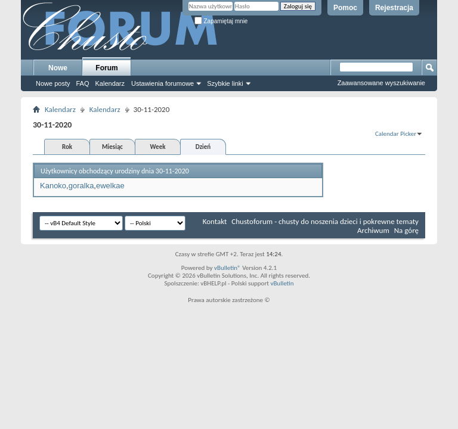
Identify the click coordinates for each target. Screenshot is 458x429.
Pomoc (345, 8)
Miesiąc (112, 147)
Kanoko (53, 185)
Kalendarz (110, 83)
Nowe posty (53, 83)
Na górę (406, 230)
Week (158, 147)
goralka (81, 185)
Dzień (203, 147)
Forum (106, 68)
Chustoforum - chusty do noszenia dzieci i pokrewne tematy (325, 221)
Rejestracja (394, 8)
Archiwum (373, 230)
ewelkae (110, 185)
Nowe (57, 68)
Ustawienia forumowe (162, 83)
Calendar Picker (395, 134)
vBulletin (281, 283)
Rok (67, 147)
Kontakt (215, 221)
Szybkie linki (225, 83)
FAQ (82, 83)
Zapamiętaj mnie (221, 21)
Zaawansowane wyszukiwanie (381, 82)
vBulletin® (227, 268)
